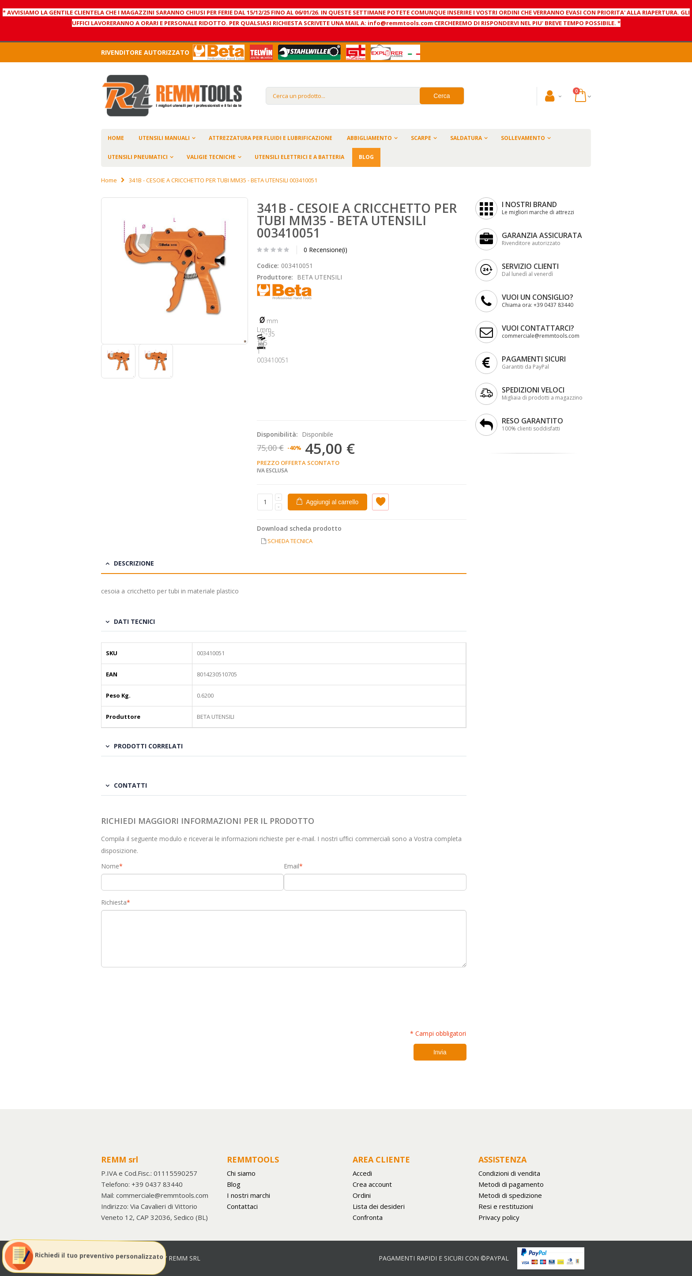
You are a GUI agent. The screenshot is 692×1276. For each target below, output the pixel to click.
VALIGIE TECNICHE (211, 157)
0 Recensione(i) (325, 249)
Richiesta (114, 902)
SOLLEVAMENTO (523, 138)
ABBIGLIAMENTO (369, 138)
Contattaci (242, 1206)
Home (109, 180)
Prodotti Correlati (148, 746)
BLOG (366, 157)
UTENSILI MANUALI (164, 138)
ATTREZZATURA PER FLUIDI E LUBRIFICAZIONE (270, 138)
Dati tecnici (134, 621)
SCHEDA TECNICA (289, 541)
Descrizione (134, 563)
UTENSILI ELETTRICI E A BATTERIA (299, 157)
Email (291, 866)
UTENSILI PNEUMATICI (138, 157)
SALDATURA (466, 138)
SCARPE (421, 138)
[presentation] (168, 993)
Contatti (130, 785)
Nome (110, 866)
